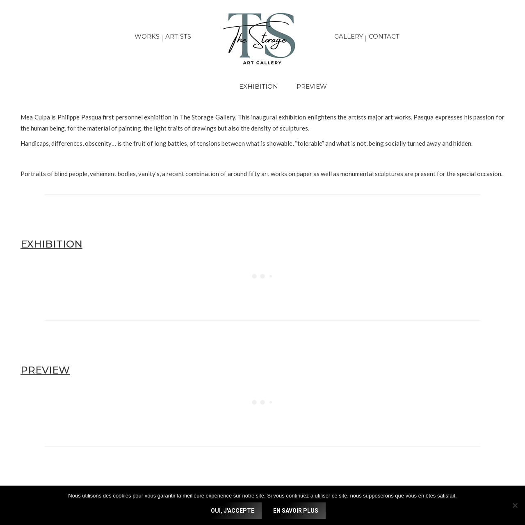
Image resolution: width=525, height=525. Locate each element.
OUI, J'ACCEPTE (232, 510)
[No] (515, 505)
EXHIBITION (258, 86)
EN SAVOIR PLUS (295, 510)
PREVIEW (312, 86)
